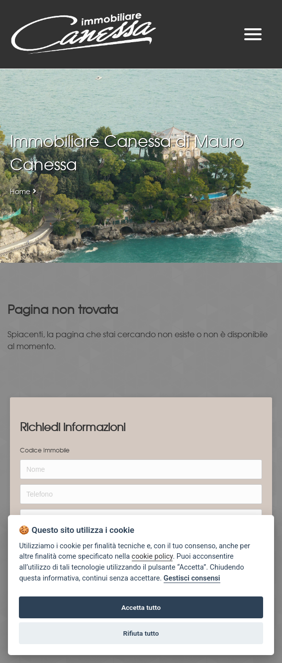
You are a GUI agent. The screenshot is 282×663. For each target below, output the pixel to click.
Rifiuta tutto (141, 633)
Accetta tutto (141, 607)
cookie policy (152, 556)
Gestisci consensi (192, 578)
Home (20, 191)
